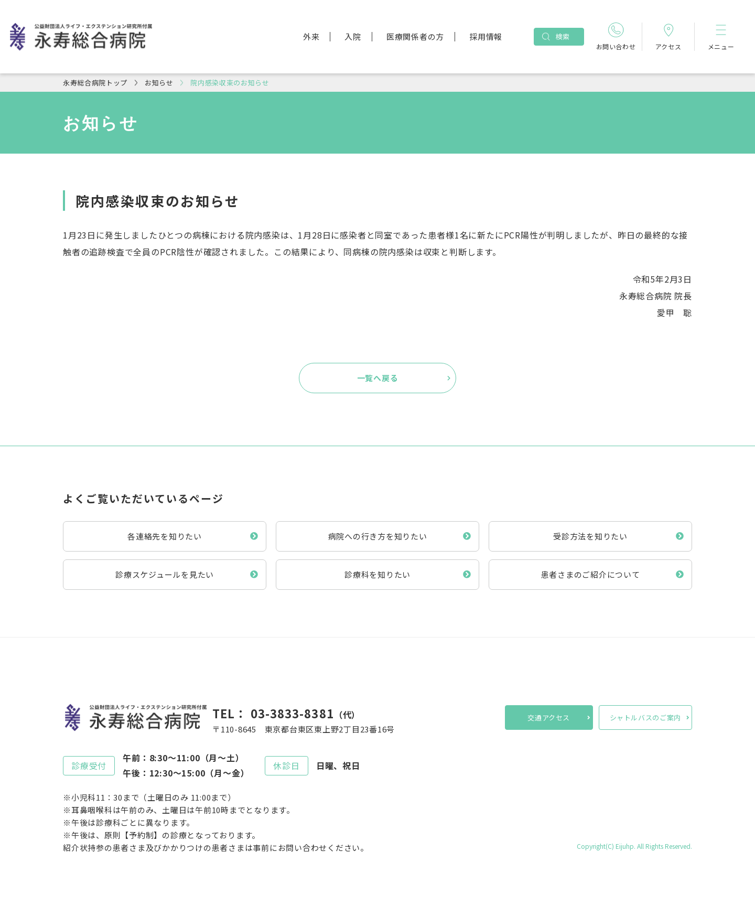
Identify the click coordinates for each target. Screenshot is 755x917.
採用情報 (485, 36)
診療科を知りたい (377, 574)
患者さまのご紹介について (590, 574)
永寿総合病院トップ (95, 83)
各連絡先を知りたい (164, 536)
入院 (352, 36)
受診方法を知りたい (590, 536)
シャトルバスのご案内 (646, 717)
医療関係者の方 (415, 36)
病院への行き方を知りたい (377, 536)
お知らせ (159, 83)
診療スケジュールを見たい (164, 574)
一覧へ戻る (377, 377)
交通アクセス (548, 717)
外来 (311, 36)
